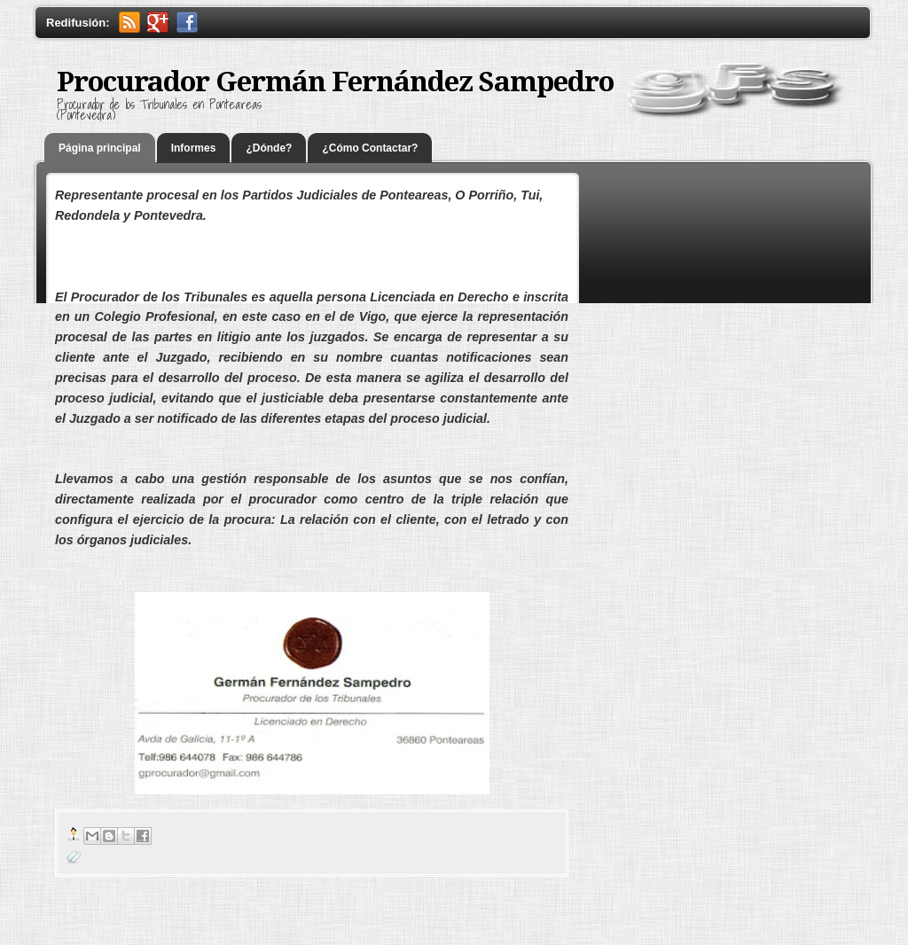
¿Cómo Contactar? (370, 148)
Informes (193, 148)
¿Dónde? (269, 148)
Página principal (100, 148)
